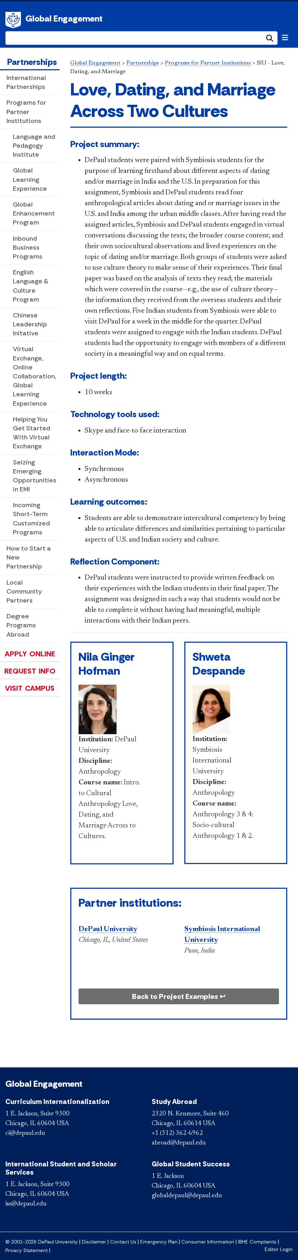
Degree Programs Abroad (21, 625)
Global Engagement (64, 18)
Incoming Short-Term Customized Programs (31, 519)
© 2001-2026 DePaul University (41, 1242)
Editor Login (279, 1249)
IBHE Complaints (257, 1242)
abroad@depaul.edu (179, 1143)
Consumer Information (207, 1242)
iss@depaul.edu (26, 1204)
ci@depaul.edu (25, 1133)
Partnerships (32, 61)
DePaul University (14, 20)
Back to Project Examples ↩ (179, 996)
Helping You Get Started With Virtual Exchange (31, 433)
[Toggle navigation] (285, 37)
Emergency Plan (159, 1242)
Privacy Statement (26, 1250)
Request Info (30, 671)
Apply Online (30, 654)
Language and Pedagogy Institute (34, 145)
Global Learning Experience (30, 179)
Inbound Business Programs (27, 247)
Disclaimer (94, 1242)
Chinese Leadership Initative (30, 324)
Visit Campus (30, 688)
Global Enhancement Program (34, 213)
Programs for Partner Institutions (26, 111)
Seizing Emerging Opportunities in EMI (34, 476)
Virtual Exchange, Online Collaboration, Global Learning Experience (34, 376)
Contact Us (123, 1242)
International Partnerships (26, 82)
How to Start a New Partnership (28, 557)
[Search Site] (141, 38)
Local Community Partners (24, 591)
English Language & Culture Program (30, 286)
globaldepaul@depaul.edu (187, 1196)
